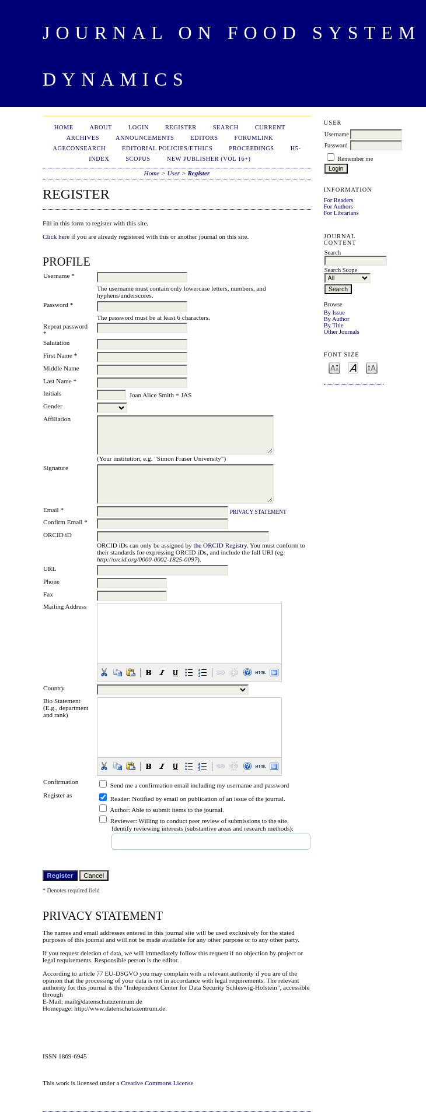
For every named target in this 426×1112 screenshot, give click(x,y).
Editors (204, 138)
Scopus (137, 159)
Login (138, 127)
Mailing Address (64, 606)
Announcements (145, 138)
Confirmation (60, 781)
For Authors (338, 206)
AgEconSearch (79, 148)
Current (270, 127)
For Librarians (341, 213)
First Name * (60, 355)
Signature (55, 467)
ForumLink (254, 138)
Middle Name (61, 368)
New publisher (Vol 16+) (209, 159)
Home (64, 127)
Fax (48, 594)
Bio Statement (62, 700)
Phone (51, 581)
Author (119, 809)
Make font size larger (372, 367)
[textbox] (155, 842)
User (173, 173)
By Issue (334, 312)
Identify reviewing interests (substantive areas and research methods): (202, 828)
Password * (58, 304)
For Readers (339, 200)
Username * (59, 275)
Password (336, 145)
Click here (56, 236)
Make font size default (353, 367)
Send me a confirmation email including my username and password (199, 785)
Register (181, 127)
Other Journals (341, 332)
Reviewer (122, 820)
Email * (53, 509)
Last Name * (59, 380)
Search (226, 127)
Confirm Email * (65, 521)
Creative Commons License (157, 1082)
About (101, 127)
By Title (334, 325)
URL (49, 568)
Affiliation (57, 418)
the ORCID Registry (220, 545)
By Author (337, 319)
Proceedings (251, 148)
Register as (57, 795)
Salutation (56, 342)
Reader (119, 798)
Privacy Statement (258, 512)
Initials (52, 393)
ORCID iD (57, 534)
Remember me (355, 159)
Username (336, 134)
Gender (52, 406)
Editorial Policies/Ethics (167, 148)
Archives (83, 138)
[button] (103, 672)
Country (54, 687)
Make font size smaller (334, 367)
